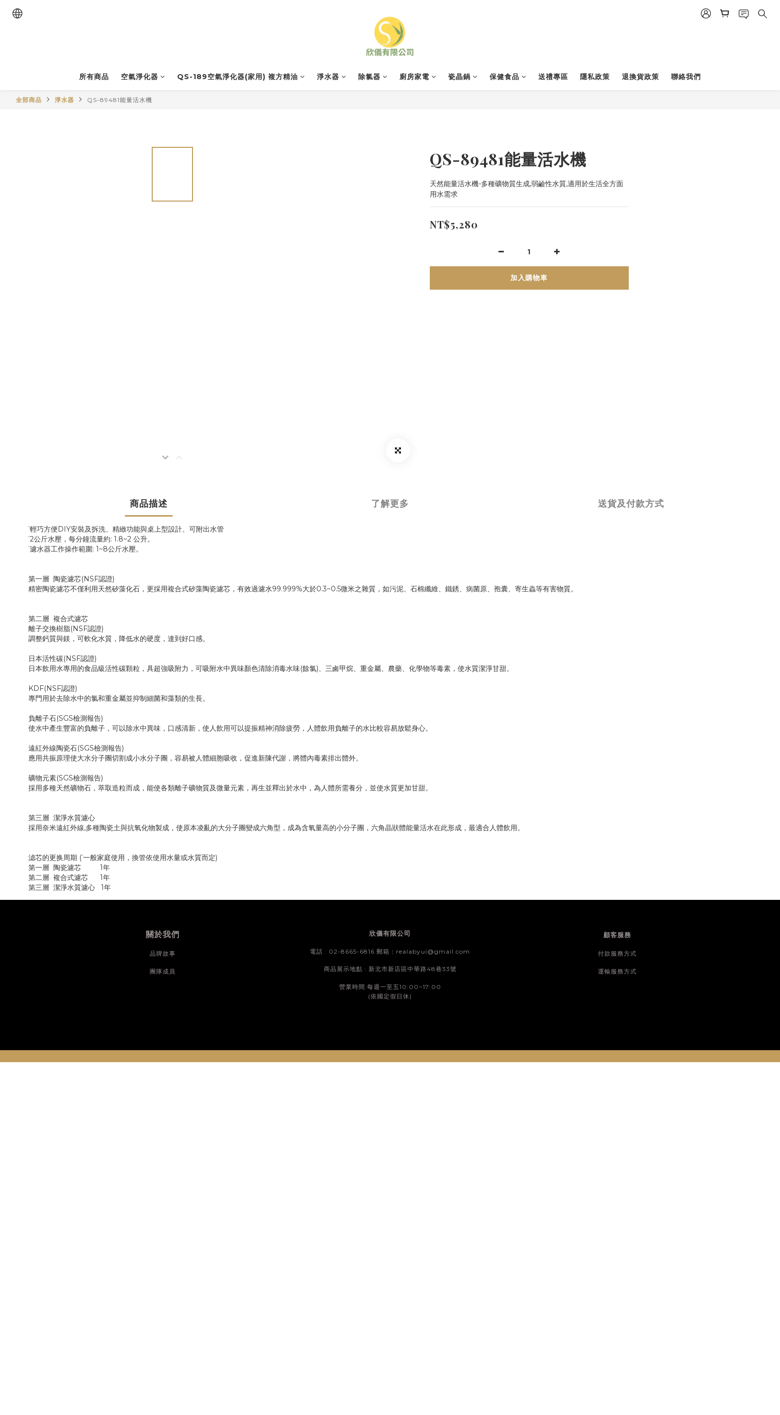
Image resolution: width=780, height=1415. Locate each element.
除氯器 (373, 76)
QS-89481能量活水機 (119, 100)
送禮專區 (553, 76)
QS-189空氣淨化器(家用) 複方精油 (241, 76)
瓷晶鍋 (463, 76)
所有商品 (94, 76)
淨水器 (331, 76)
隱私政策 (595, 76)
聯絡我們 (686, 76)
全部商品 (29, 100)
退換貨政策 (640, 76)
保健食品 (507, 76)
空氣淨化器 (143, 76)
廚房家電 (417, 76)
